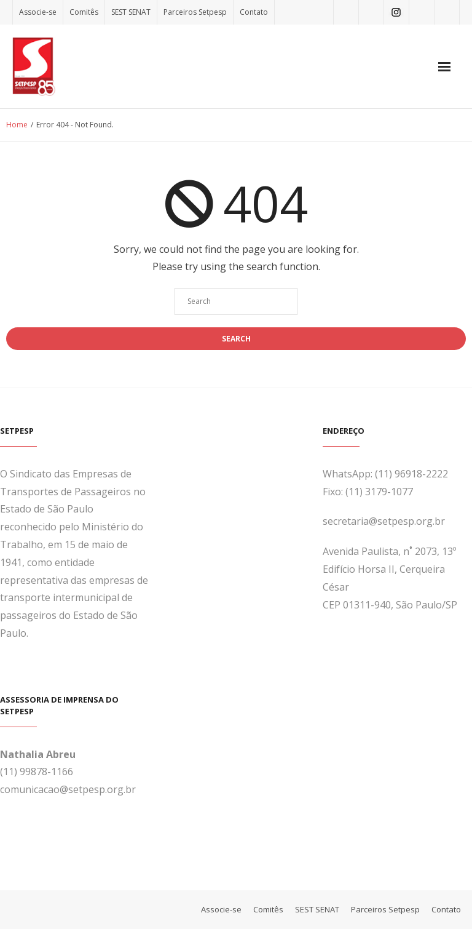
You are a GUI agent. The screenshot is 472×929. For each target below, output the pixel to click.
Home (17, 124)
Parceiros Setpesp (195, 12)
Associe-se (38, 12)
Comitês (83, 12)
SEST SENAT (131, 12)
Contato (254, 12)
